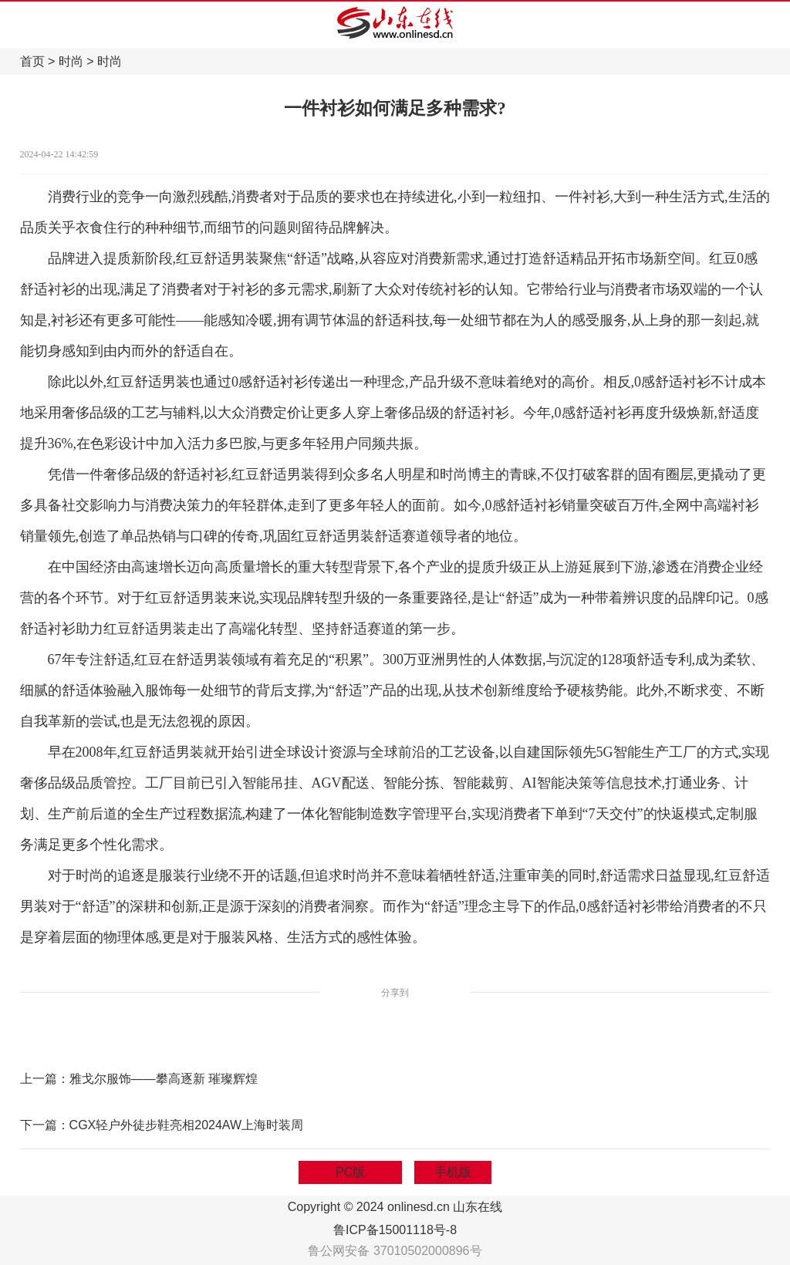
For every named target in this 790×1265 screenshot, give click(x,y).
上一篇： (44, 1078)
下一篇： (44, 1125)
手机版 (452, 1172)
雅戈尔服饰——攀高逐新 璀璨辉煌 (163, 1078)
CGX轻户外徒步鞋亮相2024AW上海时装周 (186, 1125)
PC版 (350, 1172)
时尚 (71, 61)
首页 (32, 61)
